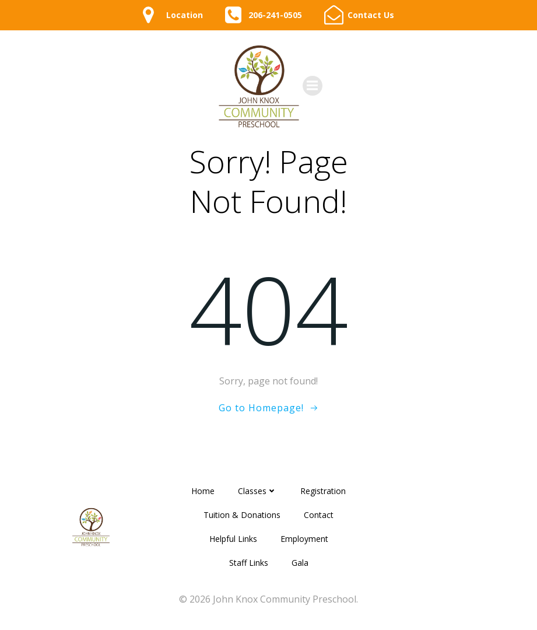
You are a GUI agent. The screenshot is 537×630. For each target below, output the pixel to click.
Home (203, 490)
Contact (319, 514)
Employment (304, 538)
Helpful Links (233, 538)
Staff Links (248, 562)
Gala (300, 562)
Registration (323, 490)
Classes (257, 490)
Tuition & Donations (241, 514)
